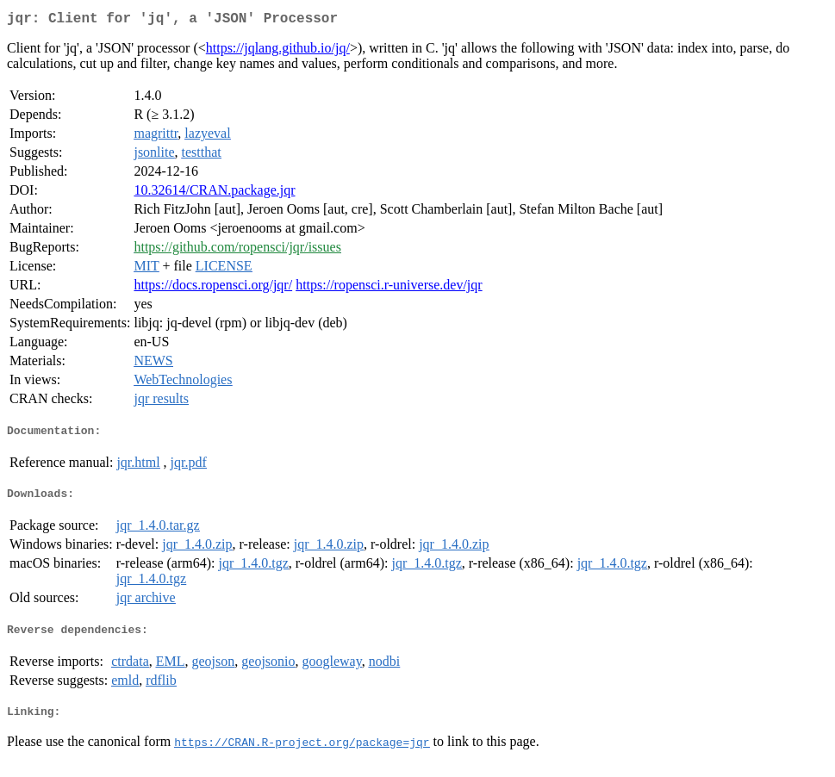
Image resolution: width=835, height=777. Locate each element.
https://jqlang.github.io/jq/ (278, 51)
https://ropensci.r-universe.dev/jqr (389, 288)
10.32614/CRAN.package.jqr (214, 193)
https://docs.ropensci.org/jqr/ (213, 288)
